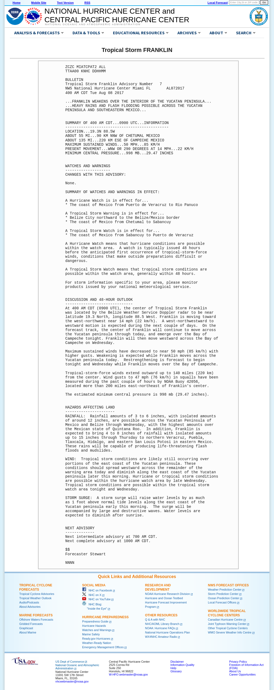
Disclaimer (177, 661)
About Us (235, 671)
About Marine (27, 632)
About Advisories (29, 606)
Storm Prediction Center (223, 593)
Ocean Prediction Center (223, 598)
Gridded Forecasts (31, 623)
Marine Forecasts (36, 615)
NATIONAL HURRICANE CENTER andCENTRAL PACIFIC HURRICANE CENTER (116, 15)
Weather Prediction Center (224, 589)
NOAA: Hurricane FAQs (160, 628)
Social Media (93, 585)
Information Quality (182, 664)
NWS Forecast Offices (228, 585)
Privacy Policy (238, 661)
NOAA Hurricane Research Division (167, 593)
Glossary (176, 671)
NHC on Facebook (97, 590)
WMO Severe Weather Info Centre (230, 632)
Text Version (65, 2)
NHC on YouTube (96, 599)
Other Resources (161, 615)
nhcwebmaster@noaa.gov (72, 681)
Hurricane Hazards (94, 625)
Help (173, 668)
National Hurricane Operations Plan (167, 632)
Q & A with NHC (155, 619)
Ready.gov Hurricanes (96, 638)
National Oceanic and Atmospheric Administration (92, 24)
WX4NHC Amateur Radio (161, 636)
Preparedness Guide (95, 621)
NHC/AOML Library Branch (162, 623)
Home (17, 2)
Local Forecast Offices (222, 602)
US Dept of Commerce (69, 661)
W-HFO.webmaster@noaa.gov (128, 674)
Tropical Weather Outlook (35, 598)
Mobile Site (38, 2)
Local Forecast (218, 2)
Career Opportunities (242, 674)
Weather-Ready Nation (96, 642)
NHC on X (91, 595)
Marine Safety (91, 634)
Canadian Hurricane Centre (225, 619)
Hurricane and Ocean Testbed (164, 598)
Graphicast (26, 628)
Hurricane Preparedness (105, 617)
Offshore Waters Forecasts (36, 619)
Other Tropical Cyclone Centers (228, 628)
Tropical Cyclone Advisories (36, 593)
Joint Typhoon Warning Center (227, 623)
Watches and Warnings (96, 630)
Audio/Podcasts (29, 602)
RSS (87, 2)
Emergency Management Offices (103, 647)
